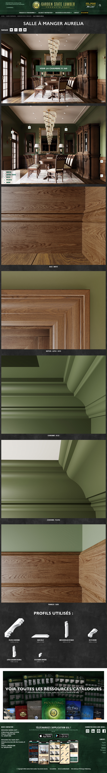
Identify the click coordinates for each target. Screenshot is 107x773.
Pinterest (98, 731)
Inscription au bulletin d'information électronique (15, 3)
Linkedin (93, 731)
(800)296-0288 (11, 746)
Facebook (104, 731)
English (104, 742)
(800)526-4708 (11, 734)
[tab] (27, 13)
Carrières (10, 7)
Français (103, 747)
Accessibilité (53, 769)
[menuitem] (91, 5)
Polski (104, 752)
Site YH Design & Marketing (81, 769)
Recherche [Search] (100, 5)
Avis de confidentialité (63, 769)
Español (104, 745)
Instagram (87, 731)
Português (103, 750)
